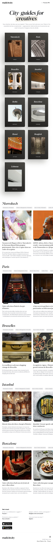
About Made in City (41, 541)
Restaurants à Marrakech (8, 207)
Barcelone (38, 102)
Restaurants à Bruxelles (8, 329)
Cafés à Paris (45, 270)
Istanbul (38, 69)
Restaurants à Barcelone (8, 447)
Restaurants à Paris (7, 270)
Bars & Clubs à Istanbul (37, 388)
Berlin (14, 102)
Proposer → (5, 513)
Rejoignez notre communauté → (36, 513)
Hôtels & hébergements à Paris (20, 270)
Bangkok (38, 134)
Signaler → (31, 518)
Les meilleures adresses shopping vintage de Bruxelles (14, 366)
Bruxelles (15, 69)
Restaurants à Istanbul (8, 388)
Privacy (49, 541)
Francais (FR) (45, 2)
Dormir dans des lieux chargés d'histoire (16, 424)
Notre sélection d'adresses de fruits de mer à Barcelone (15, 484)
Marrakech (15, 37)
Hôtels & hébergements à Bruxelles (23, 329)
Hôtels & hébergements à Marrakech (24, 207)
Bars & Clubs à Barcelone (39, 447)
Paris (38, 37)
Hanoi (14, 134)
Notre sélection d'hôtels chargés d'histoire (13, 307)
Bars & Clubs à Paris (34, 270)
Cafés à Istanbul (48, 388)
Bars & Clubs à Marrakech (40, 207)
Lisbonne (15, 166)
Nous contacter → (6, 518)
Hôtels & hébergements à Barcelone (24, 447)
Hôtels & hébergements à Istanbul (22, 388)
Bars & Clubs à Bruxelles (38, 329)
